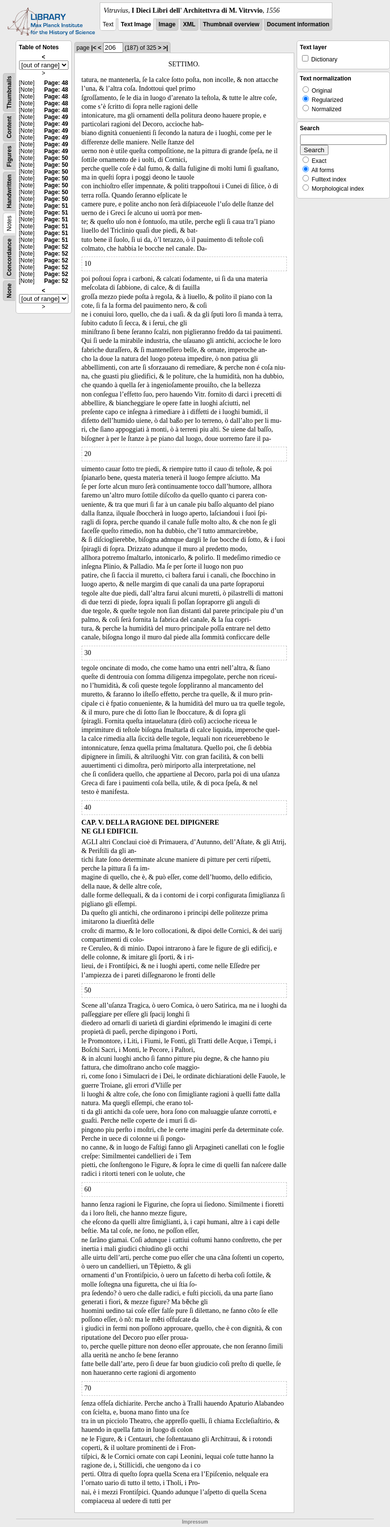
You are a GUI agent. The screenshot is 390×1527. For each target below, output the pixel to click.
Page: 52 (56, 246)
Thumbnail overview (231, 24)
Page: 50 (56, 158)
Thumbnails (9, 92)
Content (9, 127)
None (9, 290)
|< (93, 47)
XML (189, 24)
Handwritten (9, 191)
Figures (9, 156)
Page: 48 (56, 82)
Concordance (9, 257)
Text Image (136, 24)
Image (167, 24)
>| (165, 47)
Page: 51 (56, 205)
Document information (298, 24)
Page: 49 (56, 117)
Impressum (195, 1522)
